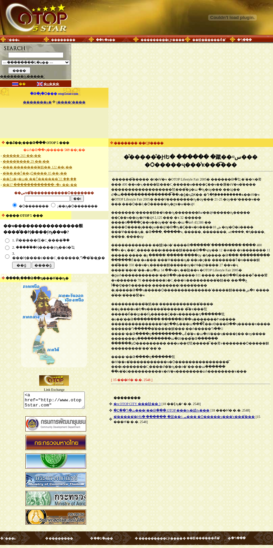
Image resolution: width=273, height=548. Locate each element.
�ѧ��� (51, 84)
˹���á (14, 40)
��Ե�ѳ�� (105, 40)
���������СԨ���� (163, 40)
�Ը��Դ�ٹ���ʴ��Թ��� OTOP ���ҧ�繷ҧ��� (162, 410)
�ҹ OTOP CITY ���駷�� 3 (137, 404)
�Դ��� (244, 40)
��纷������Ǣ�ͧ (208, 40)
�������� (63, 40)
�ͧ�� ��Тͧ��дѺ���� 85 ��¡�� (35, 173)
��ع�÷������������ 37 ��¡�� (40, 185)
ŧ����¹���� (70, 102)
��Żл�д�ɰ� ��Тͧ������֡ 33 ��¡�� (39, 179)
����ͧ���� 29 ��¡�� (26, 161)
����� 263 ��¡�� (22, 155)
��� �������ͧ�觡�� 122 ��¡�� (37, 167)
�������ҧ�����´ (22, 76)
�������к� (37, 102)
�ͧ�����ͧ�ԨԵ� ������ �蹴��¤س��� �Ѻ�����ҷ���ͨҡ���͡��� (184, 417)
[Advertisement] (54, 123)
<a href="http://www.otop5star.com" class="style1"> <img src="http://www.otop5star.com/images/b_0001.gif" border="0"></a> (54, 402)
